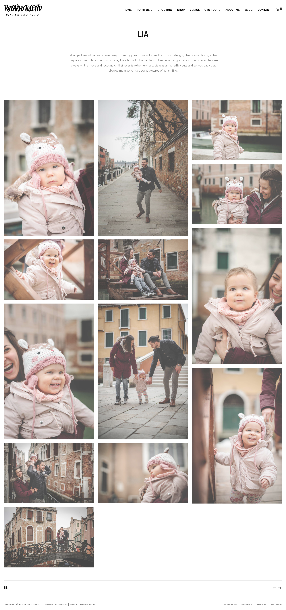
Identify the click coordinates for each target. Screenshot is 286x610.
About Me (232, 9)
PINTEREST (276, 604)
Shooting (165, 9)
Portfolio (144, 9)
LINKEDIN (261, 604)
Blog (249, 9)
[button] (278, 10)
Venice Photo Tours (205, 9)
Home (128, 9)
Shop (181, 9)
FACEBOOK (247, 604)
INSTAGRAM (230, 604)
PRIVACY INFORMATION (82, 604)
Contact (264, 9)
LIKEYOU (62, 604)
